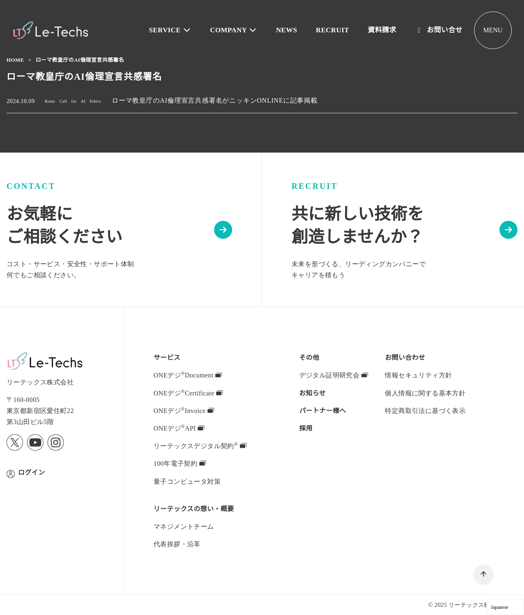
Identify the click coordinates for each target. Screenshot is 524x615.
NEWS (288, 30)
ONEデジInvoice (184, 410)
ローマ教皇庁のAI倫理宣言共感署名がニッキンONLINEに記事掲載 (219, 100)
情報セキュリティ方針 (418, 375)
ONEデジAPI (178, 428)
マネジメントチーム (184, 526)
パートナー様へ (322, 410)
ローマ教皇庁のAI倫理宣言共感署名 (79, 60)
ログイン (31, 472)
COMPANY (236, 30)
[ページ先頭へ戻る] (483, 574)
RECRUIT (333, 30)
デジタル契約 (199, 446)
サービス (167, 357)
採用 (306, 428)
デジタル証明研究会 (333, 375)
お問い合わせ (405, 357)
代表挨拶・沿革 (177, 544)
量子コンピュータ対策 (187, 481)
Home (16, 60)
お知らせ (312, 393)
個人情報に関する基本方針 (425, 393)
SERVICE (175, 30)
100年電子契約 (180, 463)
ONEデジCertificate (190, 393)
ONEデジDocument (190, 375)
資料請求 (382, 30)
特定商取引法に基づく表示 (425, 410)
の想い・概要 (194, 509)
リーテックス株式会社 (478, 604)
